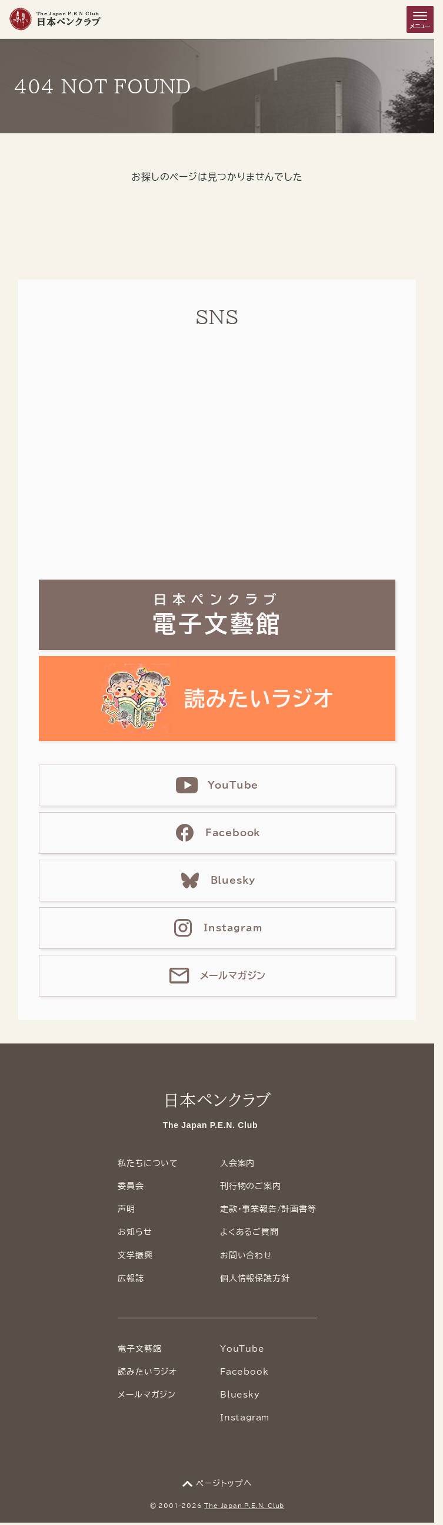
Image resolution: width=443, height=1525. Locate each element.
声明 (126, 1209)
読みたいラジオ (147, 1372)
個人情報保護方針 (254, 1278)
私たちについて (148, 1163)
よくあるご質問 (249, 1232)
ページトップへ (224, 1483)
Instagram (244, 1417)
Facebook (244, 1372)
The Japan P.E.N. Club (244, 1506)
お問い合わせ (246, 1255)
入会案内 (237, 1163)
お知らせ (135, 1232)
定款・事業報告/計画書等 (268, 1209)
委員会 (131, 1186)
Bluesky (240, 1395)
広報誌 (131, 1278)
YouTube (242, 1349)
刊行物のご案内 (250, 1186)
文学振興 (135, 1255)
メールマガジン (147, 1395)
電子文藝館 (139, 1349)
